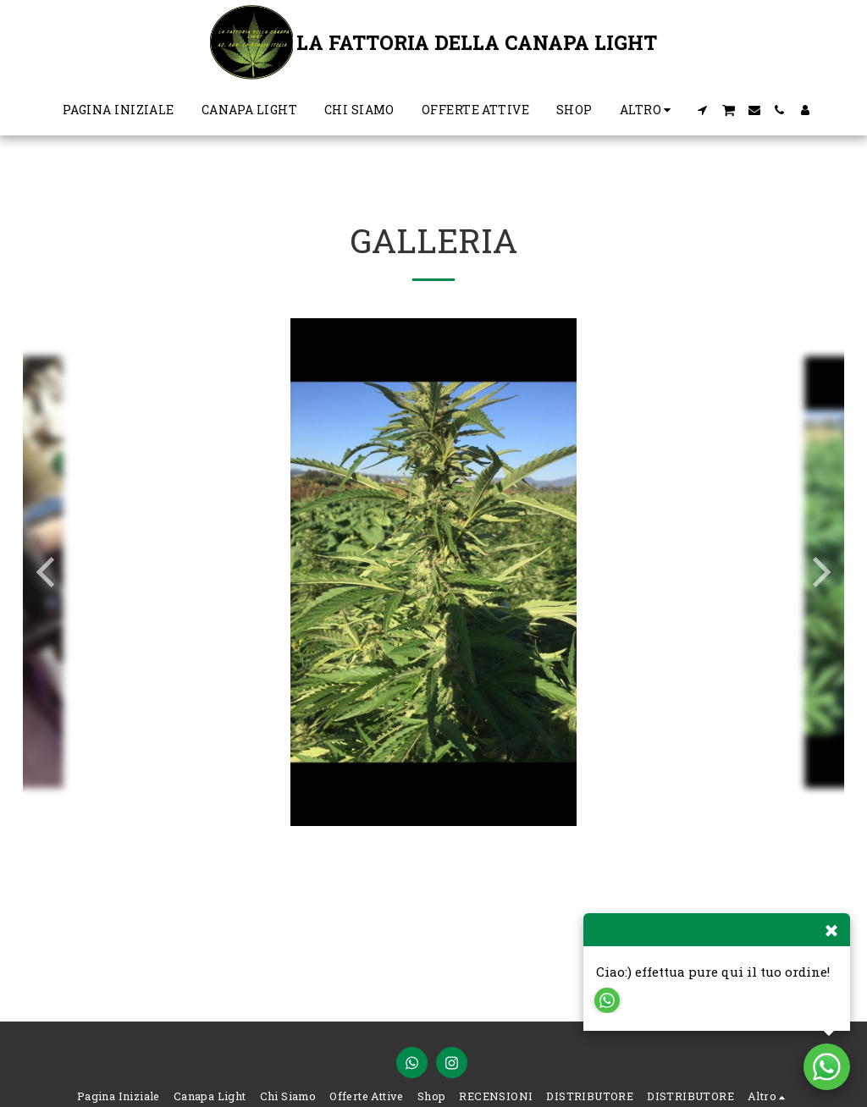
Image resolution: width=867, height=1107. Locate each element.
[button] (702, 110)
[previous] (48, 572)
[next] (818, 572)
